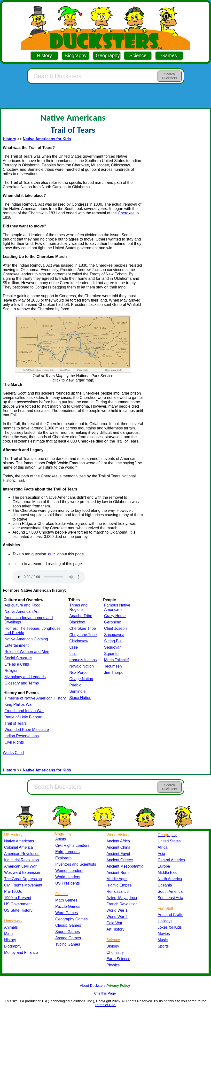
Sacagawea (114, 635)
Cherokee (126, 213)
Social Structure (18, 658)
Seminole (77, 691)
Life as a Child (16, 664)
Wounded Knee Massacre (26, 730)
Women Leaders (69, 871)
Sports (163, 946)
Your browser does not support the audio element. (48, 576)
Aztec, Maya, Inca (122, 898)
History (44, 55)
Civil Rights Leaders (72, 845)
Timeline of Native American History (35, 698)
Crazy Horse (115, 616)
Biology (113, 946)
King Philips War (18, 704)
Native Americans (19, 841)
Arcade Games (68, 938)
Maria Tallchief (116, 660)
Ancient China (119, 847)
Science (138, 55)
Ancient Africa (118, 841)
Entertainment (16, 645)
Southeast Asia (170, 898)
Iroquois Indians (83, 660)
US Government (17, 904)
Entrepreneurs (67, 852)
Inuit (73, 654)
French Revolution (122, 904)
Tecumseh (113, 666)
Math (8, 934)
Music (163, 940)
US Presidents (67, 883)
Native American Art (21, 611)
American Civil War (20, 866)
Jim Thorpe (114, 672)
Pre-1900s (13, 891)
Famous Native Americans (117, 607)
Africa (162, 847)
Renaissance (118, 891)
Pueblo (75, 685)
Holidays (165, 921)
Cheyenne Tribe (83, 635)
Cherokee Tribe (82, 628)
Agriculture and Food (22, 605)
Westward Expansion (22, 873)
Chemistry (115, 952)
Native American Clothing (26, 639)
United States (169, 841)
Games (169, 55)
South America (170, 891)
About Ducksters (93, 985)
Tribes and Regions (78, 607)
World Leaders (67, 877)
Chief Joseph (115, 628)
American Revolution (21, 854)
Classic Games (68, 925)
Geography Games (71, 919)
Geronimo (112, 622)
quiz (51, 554)
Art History (116, 929)
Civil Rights (14, 742)
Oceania (165, 885)
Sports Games (67, 932)
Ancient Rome (119, 873)
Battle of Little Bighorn (23, 717)
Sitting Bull (113, 641)
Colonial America (18, 847)
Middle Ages (117, 879)
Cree (73, 647)
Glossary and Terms (21, 683)
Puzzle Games (67, 906)
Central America (171, 860)
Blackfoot (77, 622)
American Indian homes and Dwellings (28, 620)
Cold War (114, 923)
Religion (11, 671)
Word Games (66, 913)
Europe (164, 866)
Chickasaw (78, 641)
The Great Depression (23, 879)
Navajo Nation (81, 666)
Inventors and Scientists (75, 864)
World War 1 (117, 910)
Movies (164, 934)
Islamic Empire (119, 885)
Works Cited (13, 753)
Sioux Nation (80, 698)
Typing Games (67, 944)
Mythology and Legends (25, 677)
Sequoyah (113, 647)
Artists (60, 839)
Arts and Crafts (170, 915)
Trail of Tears (15, 723)
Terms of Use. (105, 1005)
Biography (75, 55)
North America (170, 879)
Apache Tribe (80, 616)
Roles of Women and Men (26, 652)
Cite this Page (105, 993)
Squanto (111, 654)
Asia (161, 854)
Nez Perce (78, 672)
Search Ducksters (169, 76)
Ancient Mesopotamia (125, 866)
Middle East (168, 873)
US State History (18, 910)
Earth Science (119, 959)
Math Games (66, 900)
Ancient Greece (120, 860)
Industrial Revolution (21, 860)
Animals (11, 927)
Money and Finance (21, 952)
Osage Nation (81, 679)
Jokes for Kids (170, 927)
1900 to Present (17, 898)
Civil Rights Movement (23, 885)
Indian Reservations (21, 736)
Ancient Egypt (118, 854)
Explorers (63, 858)
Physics (113, 965)
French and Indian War (24, 711)
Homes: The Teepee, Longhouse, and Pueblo (33, 630)
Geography (108, 55)
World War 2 (117, 917)
